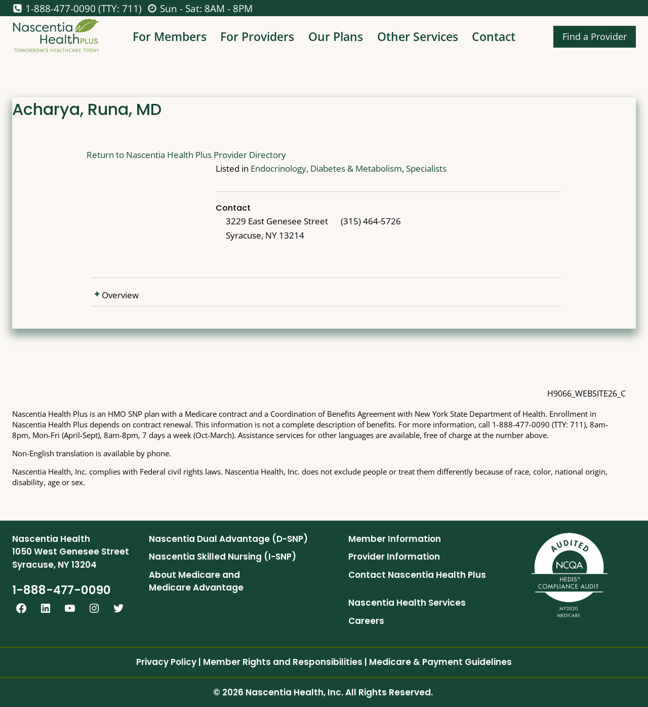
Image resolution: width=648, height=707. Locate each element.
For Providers (257, 36)
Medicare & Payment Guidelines (440, 662)
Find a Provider (594, 36)
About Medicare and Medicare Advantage (196, 581)
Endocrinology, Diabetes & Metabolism (326, 168)
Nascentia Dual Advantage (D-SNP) (228, 539)
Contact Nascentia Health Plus (417, 575)
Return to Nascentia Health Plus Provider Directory (186, 155)
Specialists (426, 168)
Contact (493, 36)
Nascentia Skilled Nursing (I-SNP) (222, 557)
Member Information (394, 539)
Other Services (417, 36)
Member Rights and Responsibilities (282, 662)
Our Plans (335, 36)
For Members (170, 36)
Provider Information (394, 557)
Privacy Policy (166, 662)
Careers (366, 621)
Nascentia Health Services (407, 603)
